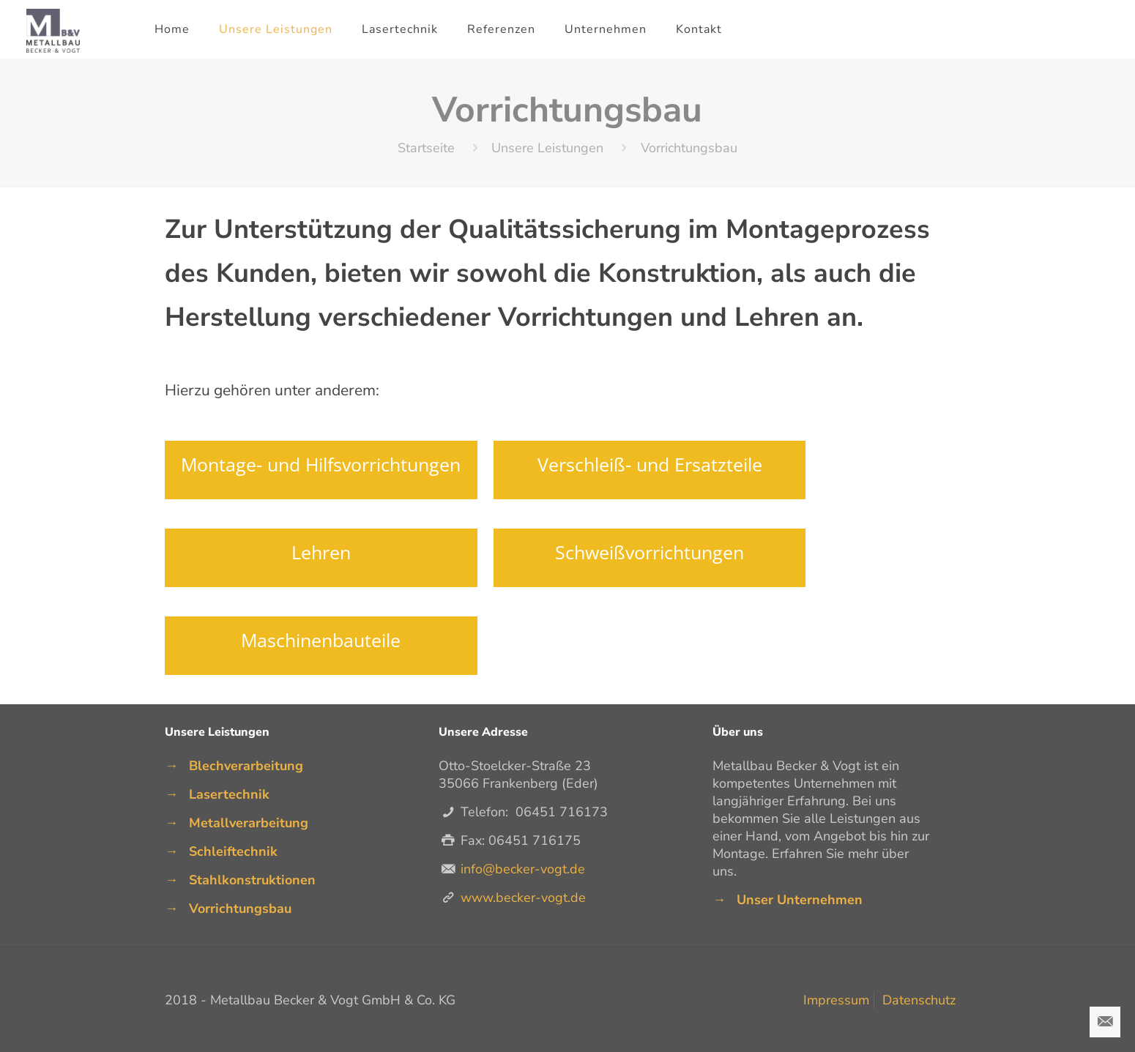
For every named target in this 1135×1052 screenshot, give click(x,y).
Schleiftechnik (233, 851)
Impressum (836, 1000)
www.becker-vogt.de (523, 897)
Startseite (426, 148)
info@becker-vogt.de (523, 869)
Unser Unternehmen (800, 900)
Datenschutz (919, 1000)
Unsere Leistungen (547, 148)
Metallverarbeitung (248, 823)
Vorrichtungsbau (240, 908)
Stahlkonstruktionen (252, 880)
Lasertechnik (229, 794)
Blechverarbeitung (246, 766)
